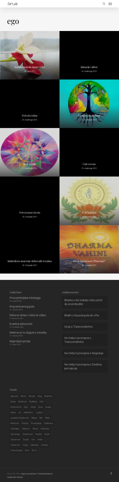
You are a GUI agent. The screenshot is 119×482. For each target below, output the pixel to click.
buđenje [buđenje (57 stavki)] (33, 401)
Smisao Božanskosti (89, 115)
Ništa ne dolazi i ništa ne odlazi (27, 315)
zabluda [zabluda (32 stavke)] (34, 445)
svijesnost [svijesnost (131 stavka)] (27, 434)
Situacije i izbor (89, 67)
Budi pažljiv (29, 164)
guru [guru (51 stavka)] (40, 407)
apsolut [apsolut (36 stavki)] (14, 396)
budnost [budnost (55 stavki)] (22, 401)
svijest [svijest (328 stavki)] (38, 434)
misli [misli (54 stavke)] (47, 418)
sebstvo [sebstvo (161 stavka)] (26, 428)
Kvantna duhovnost (20, 323)
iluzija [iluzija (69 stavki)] (48, 407)
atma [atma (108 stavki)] (23, 396)
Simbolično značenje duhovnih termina (30, 261)
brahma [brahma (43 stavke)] (48, 396)
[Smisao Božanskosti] (89, 104)
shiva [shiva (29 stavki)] (35, 428)
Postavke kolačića (45, 474)
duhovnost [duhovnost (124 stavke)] (16, 407)
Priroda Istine (30, 115)
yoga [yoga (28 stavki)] (25, 445)
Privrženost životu (29, 212)
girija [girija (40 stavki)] (33, 407)
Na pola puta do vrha (86, 315)
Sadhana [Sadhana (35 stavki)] (48, 423)
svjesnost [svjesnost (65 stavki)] (15, 439)
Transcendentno (83, 326)
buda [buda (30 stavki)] (13, 401)
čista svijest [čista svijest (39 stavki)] (16, 450)
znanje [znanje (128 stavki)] (44, 445)
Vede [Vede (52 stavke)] (39, 439)
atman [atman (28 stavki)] (32, 396)
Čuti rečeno (89, 164)
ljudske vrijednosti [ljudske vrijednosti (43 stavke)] (20, 418)
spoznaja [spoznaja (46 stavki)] (15, 434)
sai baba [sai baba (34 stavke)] (15, 428)
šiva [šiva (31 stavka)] (27, 450)
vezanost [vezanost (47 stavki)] (15, 445)
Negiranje (97, 353)
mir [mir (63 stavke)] (41, 418)
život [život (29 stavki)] (34, 450)
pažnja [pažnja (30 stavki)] (25, 423)
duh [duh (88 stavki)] (42, 401)
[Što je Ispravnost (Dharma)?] (89, 249)
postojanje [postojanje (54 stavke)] (36, 423)
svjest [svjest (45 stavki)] (26, 439)
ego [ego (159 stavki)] (26, 407)
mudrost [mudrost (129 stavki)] (15, 423)
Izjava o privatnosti (29, 474)
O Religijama (89, 212)
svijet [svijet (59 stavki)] (46, 434)
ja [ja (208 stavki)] (19, 412)
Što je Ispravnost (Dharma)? (89, 261)
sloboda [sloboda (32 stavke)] (45, 428)
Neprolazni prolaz (20, 341)
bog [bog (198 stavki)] (40, 396)
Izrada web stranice (15, 477)
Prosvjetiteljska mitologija (24, 297)
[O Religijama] (89, 201)
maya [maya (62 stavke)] (34, 418)
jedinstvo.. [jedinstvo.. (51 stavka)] (28, 412)
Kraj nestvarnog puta (21, 306)
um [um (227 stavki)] (33, 439)
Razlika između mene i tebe (30, 67)
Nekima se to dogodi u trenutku (28, 332)
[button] (110, 3)
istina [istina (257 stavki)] (13, 412)
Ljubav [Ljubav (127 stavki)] (39, 412)
